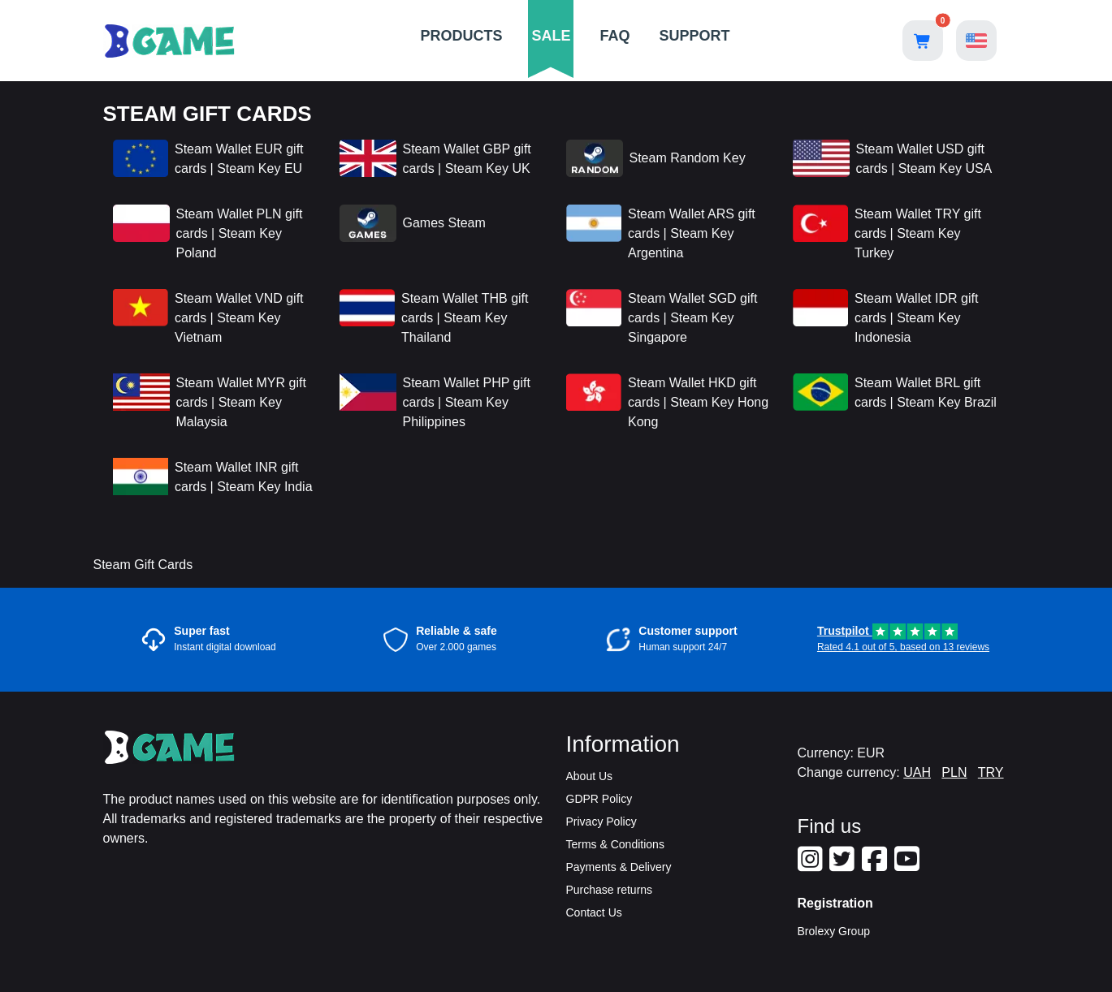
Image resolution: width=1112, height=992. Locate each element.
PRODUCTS (461, 36)
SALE (550, 36)
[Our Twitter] (844, 865)
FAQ (615, 36)
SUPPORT (695, 36)
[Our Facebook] (876, 865)
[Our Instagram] (812, 865)
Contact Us (594, 912)
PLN (954, 772)
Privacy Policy (601, 821)
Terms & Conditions (615, 844)
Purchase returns (609, 889)
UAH (917, 772)
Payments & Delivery (619, 866)
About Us (589, 776)
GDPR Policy (599, 798)
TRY (991, 772)
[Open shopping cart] (922, 40)
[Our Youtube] (909, 865)
